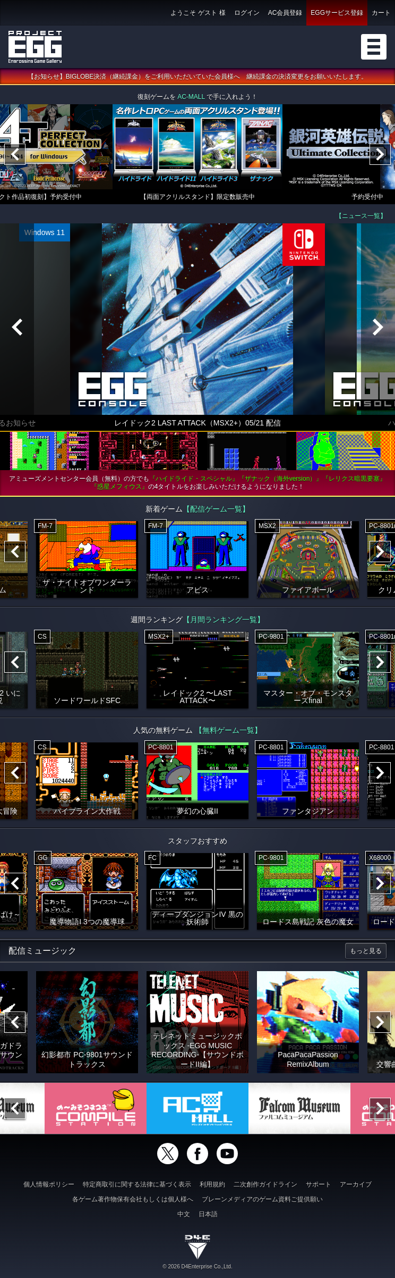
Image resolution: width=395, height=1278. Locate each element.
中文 (183, 1214)
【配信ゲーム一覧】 (216, 509)
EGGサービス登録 (337, 12)
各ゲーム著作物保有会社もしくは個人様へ (132, 1199)
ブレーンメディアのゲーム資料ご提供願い (262, 1199)
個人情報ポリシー (48, 1184)
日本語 (208, 1214)
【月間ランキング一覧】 (223, 619)
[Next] (380, 154)
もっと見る (366, 951)
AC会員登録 (285, 12)
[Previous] (14, 154)
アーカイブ (356, 1184)
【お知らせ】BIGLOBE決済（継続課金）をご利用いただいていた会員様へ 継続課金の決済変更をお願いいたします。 (198, 76)
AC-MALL (191, 97)
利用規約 (212, 1184)
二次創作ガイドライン (265, 1184)
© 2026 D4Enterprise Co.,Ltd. (197, 1266)
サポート (318, 1184)
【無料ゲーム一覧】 (228, 730)
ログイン (247, 12)
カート (381, 12)
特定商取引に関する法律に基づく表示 (137, 1184)
